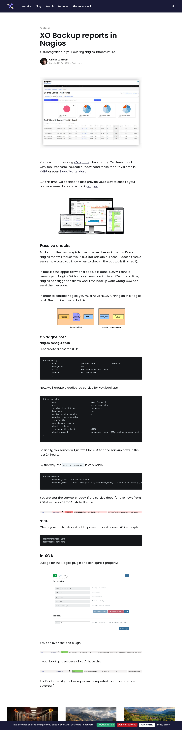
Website (26, 6)
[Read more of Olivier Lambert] (44, 61)
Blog (38, 6)
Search (50, 6)
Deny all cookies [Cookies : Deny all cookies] (127, 724)
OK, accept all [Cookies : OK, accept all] (106, 724)
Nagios (92, 186)
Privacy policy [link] (163, 724)
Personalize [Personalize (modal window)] (146, 724)
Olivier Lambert (58, 59)
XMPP (43, 171)
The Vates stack (82, 6)
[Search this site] (173, 6)
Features (63, 6)
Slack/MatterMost (73, 171)
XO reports (81, 162)
